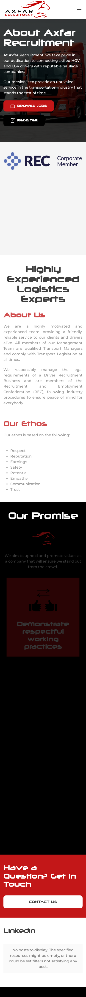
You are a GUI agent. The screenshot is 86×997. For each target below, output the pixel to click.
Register (24, 120)
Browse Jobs (28, 106)
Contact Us (43, 902)
